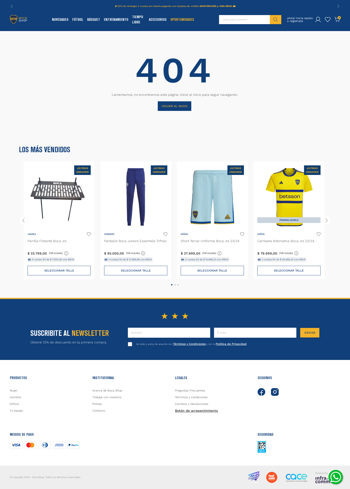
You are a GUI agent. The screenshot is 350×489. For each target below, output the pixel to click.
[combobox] (250, 19)
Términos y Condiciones (189, 344)
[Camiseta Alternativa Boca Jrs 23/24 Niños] (289, 220)
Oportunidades (182, 19)
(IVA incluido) (58, 253)
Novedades (60, 19)
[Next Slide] (338, 6)
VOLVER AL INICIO (174, 106)
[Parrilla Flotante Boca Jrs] (59, 220)
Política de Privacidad (231, 344)
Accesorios (158, 19)
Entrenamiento (116, 19)
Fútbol (77, 19)
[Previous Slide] (12, 6)
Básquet (93, 19)
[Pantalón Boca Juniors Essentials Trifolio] (135, 220)
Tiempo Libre (137, 19)
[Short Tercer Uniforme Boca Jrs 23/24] (212, 220)
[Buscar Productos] (275, 19)
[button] (172, 285)
